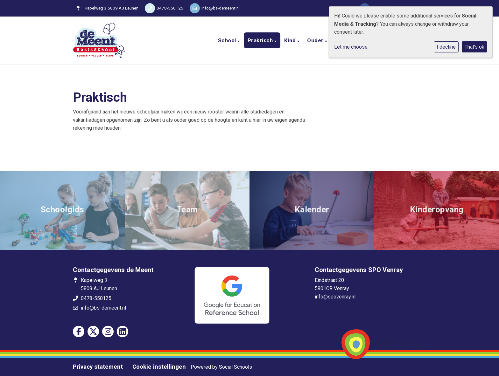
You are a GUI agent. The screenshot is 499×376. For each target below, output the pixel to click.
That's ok (474, 47)
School (228, 40)
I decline (446, 47)
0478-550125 (170, 7)
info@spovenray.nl (335, 297)
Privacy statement (98, 367)
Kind (290, 40)
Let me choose (351, 47)
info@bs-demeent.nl (220, 7)
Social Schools (235, 367)
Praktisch (261, 40)
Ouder (316, 40)
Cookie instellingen (159, 367)
